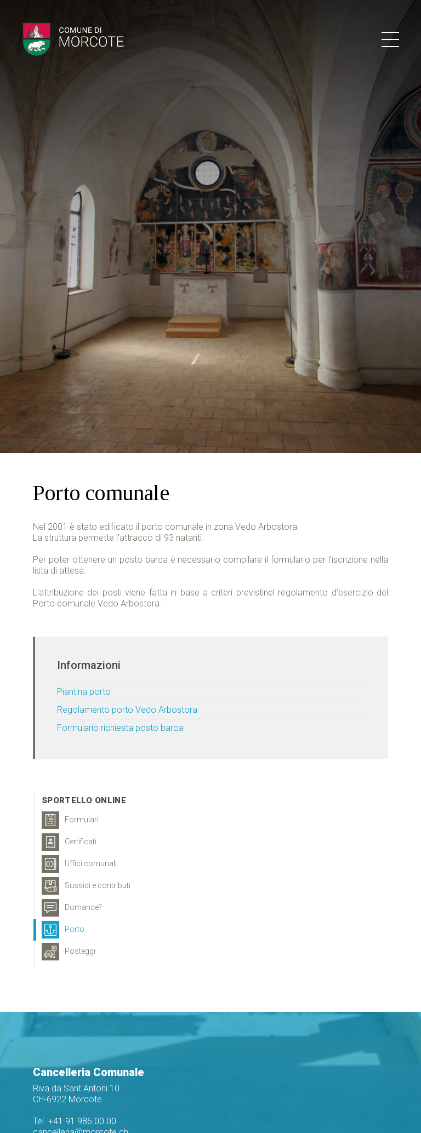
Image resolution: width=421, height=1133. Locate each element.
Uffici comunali (79, 864)
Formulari (70, 820)
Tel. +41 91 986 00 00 (74, 1121)
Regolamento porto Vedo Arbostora (127, 710)
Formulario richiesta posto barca (120, 728)
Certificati (69, 842)
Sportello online (84, 800)
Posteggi (68, 951)
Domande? (72, 908)
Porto (63, 930)
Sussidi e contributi (86, 886)
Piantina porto (84, 691)
